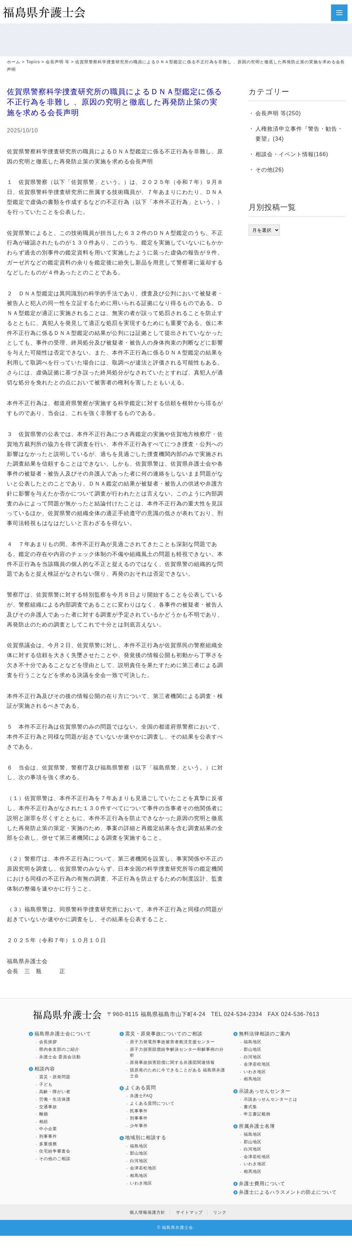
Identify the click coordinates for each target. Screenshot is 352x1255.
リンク (220, 1212)
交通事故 (48, 1106)
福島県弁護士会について (62, 1033)
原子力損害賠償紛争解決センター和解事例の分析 (177, 1052)
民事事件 (139, 1111)
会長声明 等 (57, 61)
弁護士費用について (262, 1183)
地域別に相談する (145, 1137)
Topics (33, 61)
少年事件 (139, 1125)
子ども (46, 1084)
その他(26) (269, 170)
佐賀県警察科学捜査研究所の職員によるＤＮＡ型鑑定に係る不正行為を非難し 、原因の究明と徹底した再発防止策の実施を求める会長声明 (114, 102)
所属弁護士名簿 (257, 1126)
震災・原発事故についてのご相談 (163, 1033)
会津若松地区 (143, 1168)
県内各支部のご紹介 (59, 1049)
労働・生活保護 (54, 1099)
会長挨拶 (48, 1041)
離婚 (43, 1114)
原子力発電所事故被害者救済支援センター (172, 1041)
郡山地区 (139, 1153)
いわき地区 (141, 1183)
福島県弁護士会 (177, 1227)
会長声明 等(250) (278, 113)
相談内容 (44, 1068)
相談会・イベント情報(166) (291, 154)
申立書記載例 (257, 1114)
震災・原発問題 (54, 1076)
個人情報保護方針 (147, 1212)
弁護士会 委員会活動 (60, 1057)
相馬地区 (139, 1175)
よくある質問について (152, 1103)
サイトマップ (189, 1212)
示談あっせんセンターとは (270, 1099)
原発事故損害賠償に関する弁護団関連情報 (172, 1062)
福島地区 (139, 1146)
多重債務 (48, 1144)
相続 (43, 1121)
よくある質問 (140, 1087)
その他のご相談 (54, 1158)
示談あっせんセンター (264, 1091)
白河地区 (139, 1160)
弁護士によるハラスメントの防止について (288, 1192)
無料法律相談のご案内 (264, 1033)
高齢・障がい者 (54, 1091)
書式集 (250, 1106)
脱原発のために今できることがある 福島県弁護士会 (177, 1073)
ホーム (13, 61)
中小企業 (48, 1128)
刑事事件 (48, 1136)
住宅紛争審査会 (54, 1151)
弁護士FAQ (141, 1095)
